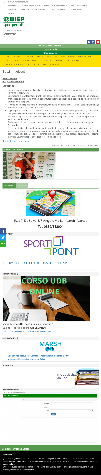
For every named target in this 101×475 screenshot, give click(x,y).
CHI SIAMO (18, 57)
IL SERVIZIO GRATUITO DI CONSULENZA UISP (34, 263)
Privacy (11, 14)
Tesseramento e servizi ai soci (25, 61)
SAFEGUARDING (77, 10)
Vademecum (12, 10)
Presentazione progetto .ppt (17, 141)
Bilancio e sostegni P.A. (58, 10)
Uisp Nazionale (50, 53)
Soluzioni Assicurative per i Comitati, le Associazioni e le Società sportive (38, 356)
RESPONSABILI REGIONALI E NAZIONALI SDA (76, 57)
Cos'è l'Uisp (13, 6)
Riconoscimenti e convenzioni (33, 10)
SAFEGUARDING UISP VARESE (47, 57)
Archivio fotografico (15, 65)
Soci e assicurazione (79, 6)
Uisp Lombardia (50, 49)
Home (8, 57)
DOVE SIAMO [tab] (9, 185)
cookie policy (8, 464)
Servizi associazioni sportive (55, 6)
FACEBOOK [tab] (22, 186)
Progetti (60, 61)
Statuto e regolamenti (31, 6)
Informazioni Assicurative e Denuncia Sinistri (26, 359)
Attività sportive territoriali (50, 45)
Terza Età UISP (33, 65)
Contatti (30, 57)
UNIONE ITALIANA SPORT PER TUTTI (16, 2)
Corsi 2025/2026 (46, 61)
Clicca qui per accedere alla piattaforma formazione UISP (26, 331)
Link (7, 61)
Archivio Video (74, 61)
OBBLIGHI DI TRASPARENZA (52, 65)
